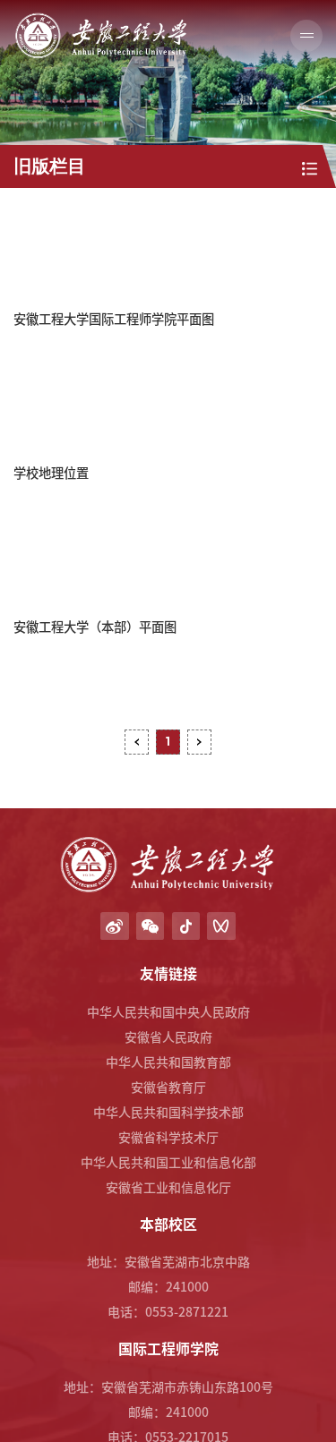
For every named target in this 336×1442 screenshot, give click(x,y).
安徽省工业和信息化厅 (168, 1187)
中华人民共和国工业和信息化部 (168, 1162)
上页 (137, 742)
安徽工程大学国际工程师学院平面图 (113, 318)
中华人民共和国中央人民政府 (168, 1011)
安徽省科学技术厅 (168, 1137)
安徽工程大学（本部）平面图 (95, 626)
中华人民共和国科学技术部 (168, 1112)
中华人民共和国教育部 (168, 1062)
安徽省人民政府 (168, 1036)
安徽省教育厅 (168, 1087)
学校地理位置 (51, 472)
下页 (199, 742)
